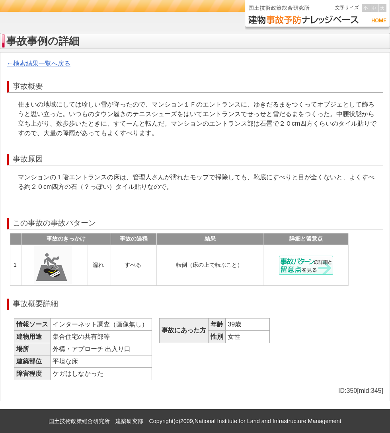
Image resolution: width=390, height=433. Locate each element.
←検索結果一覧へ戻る (38, 63)
